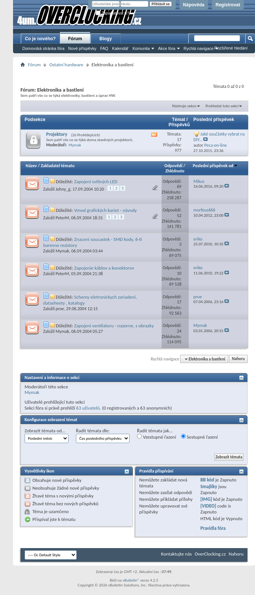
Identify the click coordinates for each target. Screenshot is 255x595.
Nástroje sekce (184, 106)
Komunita (141, 48)
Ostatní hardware (66, 64)
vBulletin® (130, 580)
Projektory (56, 134)
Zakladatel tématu (57, 165)
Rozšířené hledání (231, 48)
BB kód (207, 480)
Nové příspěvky (82, 48)
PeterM (62, 217)
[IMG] (206, 499)
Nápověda (193, 4)
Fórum (75, 38)
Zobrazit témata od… (45, 430)
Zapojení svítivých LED (95, 181)
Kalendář (120, 48)
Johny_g (62, 189)
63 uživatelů (88, 408)
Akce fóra (166, 48)
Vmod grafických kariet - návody (105, 210)
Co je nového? (40, 38)
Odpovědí (173, 165)
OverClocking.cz (210, 554)
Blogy (105, 38)
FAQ (104, 48)
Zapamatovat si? (112, 13)
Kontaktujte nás (176, 554)
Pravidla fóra (213, 528)
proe (59, 308)
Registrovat (228, 4)
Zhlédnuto (174, 171)
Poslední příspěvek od (215, 165)
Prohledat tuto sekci (222, 106)
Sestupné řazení (199, 437)
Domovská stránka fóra (43, 48)
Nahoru (238, 359)
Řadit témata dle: (93, 430)
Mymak (62, 251)
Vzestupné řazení (156, 437)
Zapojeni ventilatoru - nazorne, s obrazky (114, 325)
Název (31, 165)
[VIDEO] (208, 506)
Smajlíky (208, 486)
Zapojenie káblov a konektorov (104, 268)
